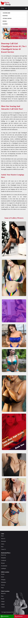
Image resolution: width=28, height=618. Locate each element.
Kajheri (5, 24)
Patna (2, 596)
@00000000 (5, 616)
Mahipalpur (3, 582)
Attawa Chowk (7, 18)
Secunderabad (4, 565)
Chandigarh (6, 12)
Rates (2, 546)
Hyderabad (3, 541)
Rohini (2, 577)
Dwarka (2, 574)
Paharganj (3, 579)
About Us (3, 538)
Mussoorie (3, 593)
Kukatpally (3, 557)
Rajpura (5, 15)
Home (2, 535)
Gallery (2, 544)
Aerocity (3, 585)
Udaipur (3, 601)
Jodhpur (2, 604)
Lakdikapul (3, 568)
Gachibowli (3, 560)
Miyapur (3, 563)
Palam (2, 587)
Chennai (3, 606)
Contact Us (3, 549)
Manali (2, 598)
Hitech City (3, 555)
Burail (5, 21)
